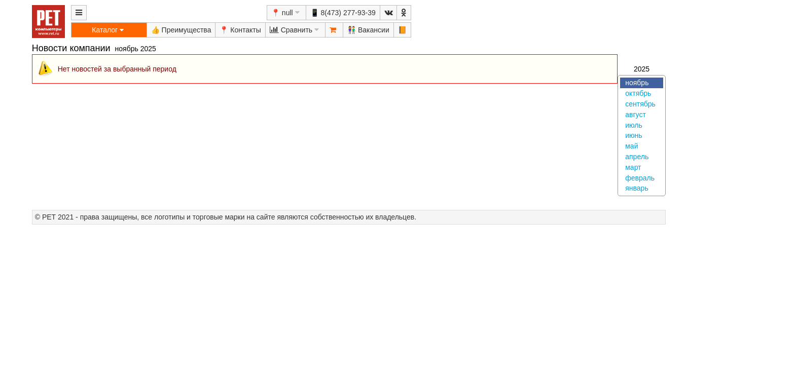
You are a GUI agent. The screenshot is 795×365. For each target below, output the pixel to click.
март (633, 167)
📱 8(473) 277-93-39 (343, 13)
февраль (640, 178)
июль (633, 125)
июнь (633, 135)
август (635, 115)
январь (636, 188)
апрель (636, 157)
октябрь (638, 93)
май (631, 146)
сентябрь (640, 104)
